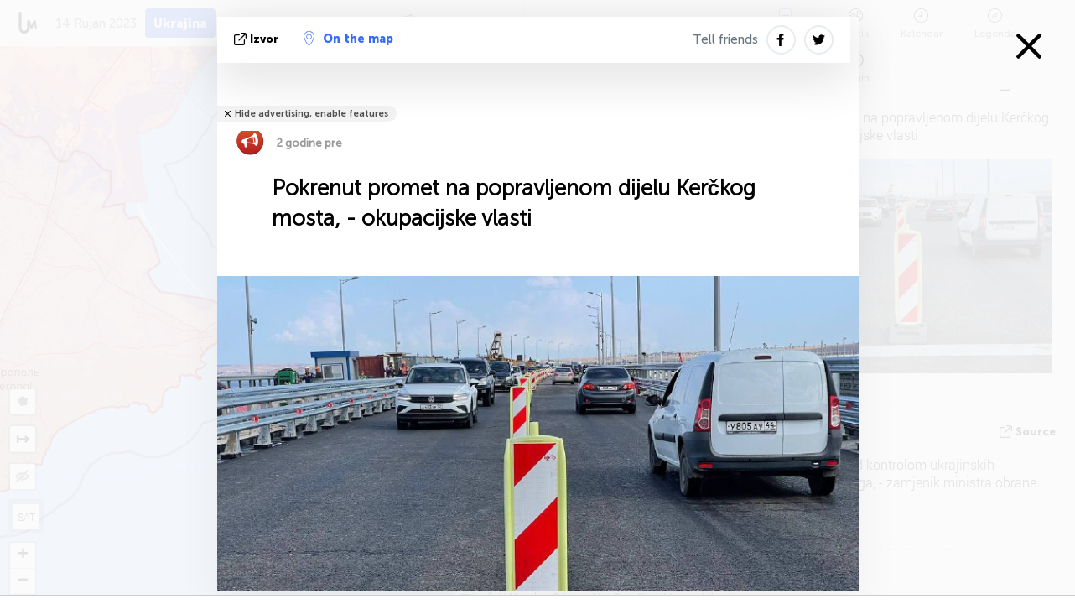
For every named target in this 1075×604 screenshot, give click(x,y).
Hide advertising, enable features (311, 113)
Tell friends (725, 39)
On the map (348, 38)
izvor (257, 39)
